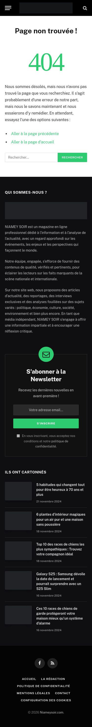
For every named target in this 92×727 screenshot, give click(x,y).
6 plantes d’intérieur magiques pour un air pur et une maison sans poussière (60, 519)
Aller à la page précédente (35, 133)
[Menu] (8, 7)
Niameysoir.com (51, 712)
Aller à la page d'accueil (32, 142)
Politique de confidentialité (43, 686)
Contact (62, 693)
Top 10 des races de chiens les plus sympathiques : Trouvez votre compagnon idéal (60, 549)
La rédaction (53, 679)
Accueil (29, 679)
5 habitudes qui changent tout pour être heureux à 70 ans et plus (60, 490)
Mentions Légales (33, 693)
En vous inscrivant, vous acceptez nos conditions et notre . (46, 441)
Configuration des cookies (46, 700)
